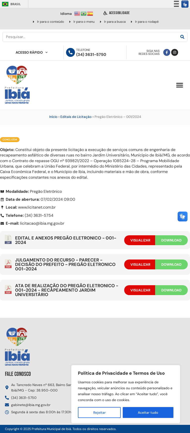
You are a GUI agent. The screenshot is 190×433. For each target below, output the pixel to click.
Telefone (83, 50)
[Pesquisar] (182, 37)
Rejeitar (99, 412)
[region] (125, 394)
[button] (179, 85)
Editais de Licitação (76, 117)
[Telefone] (70, 52)
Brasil (10, 4)
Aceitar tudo (148, 412)
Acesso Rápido (32, 52)
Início (53, 117)
